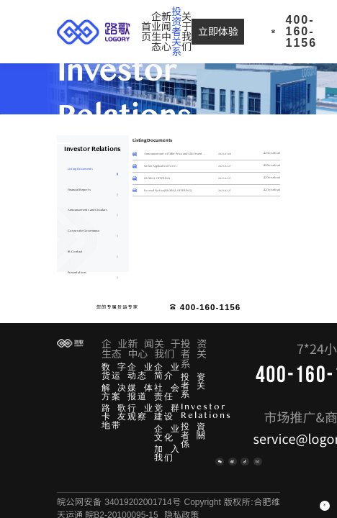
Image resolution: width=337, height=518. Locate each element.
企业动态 (140, 371)
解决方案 (115, 392)
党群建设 (167, 412)
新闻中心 (166, 32)
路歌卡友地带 (115, 416)
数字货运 (115, 371)
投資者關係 (194, 435)
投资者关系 (194, 385)
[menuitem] (146, 31)
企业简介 (167, 371)
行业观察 (140, 412)
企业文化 (167, 433)
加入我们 (167, 453)
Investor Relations (206, 410)
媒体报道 (140, 392)
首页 (146, 31)
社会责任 (167, 392)
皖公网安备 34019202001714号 (119, 502)
